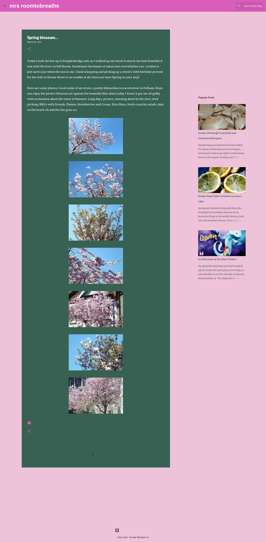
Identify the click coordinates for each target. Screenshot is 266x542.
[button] (29, 49)
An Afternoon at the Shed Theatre (217, 259)
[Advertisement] (95, 496)
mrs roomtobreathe (34, 6)
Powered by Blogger (133, 530)
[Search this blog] (245, 6)
